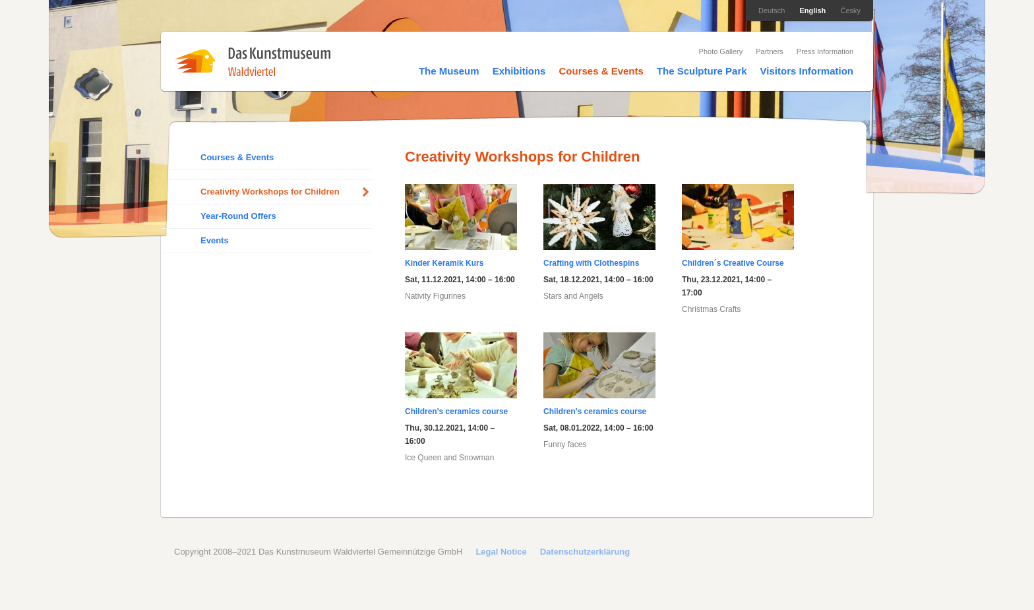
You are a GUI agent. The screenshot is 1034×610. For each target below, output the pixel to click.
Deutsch (771, 11)
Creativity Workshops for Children (270, 192)
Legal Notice (500, 552)
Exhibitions (519, 70)
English (813, 11)
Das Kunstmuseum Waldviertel (252, 61)
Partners (769, 51)
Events (214, 240)
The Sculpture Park (702, 70)
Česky (850, 11)
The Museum (449, 70)
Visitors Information (806, 70)
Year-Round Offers (238, 216)
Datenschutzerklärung (585, 552)
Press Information (825, 51)
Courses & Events (601, 70)
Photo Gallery (721, 51)
